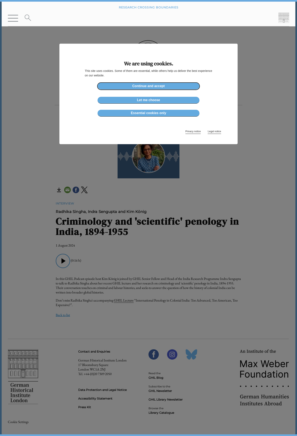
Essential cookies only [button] (148, 113)
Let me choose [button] (148, 100)
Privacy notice (193, 131)
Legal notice (214, 131)
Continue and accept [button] (148, 86)
